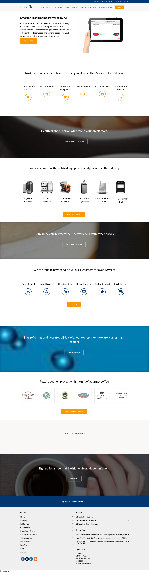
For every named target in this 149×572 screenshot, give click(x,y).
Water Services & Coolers (88, 7)
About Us (23, 520)
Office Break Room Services (86, 520)
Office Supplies (102, 86)
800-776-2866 (118, 1)
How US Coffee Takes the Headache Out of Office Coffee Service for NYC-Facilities (101, 542)
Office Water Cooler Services (87, 524)
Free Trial (23, 545)
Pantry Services (58, 7)
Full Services (25, 524)
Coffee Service (25, 527)
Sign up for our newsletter (74, 502)
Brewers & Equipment (71, 7)
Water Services (84, 86)
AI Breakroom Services (106, 7)
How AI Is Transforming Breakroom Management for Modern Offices (101, 538)
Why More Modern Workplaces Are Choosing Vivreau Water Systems (101, 534)
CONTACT (126, 1)
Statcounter (4, 571)
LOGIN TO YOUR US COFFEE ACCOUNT (103, 1)
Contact (23, 552)
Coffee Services (46, 7)
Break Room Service (27, 531)
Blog (22, 548)
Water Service (25, 541)
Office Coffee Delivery (84, 517)
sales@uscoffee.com (83, 563)
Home (22, 517)
